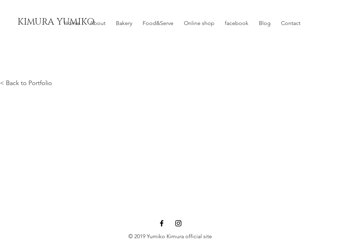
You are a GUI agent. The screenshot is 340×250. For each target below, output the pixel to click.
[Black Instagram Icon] (178, 223)
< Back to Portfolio (26, 83)
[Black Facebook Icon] (162, 223)
